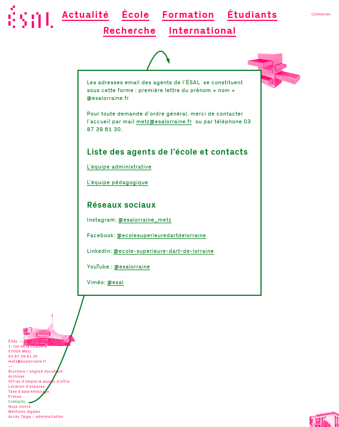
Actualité (85, 15)
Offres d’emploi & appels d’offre (39, 381)
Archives (16, 376)
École (135, 15)
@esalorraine (132, 267)
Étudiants (252, 15)
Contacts (16, 402)
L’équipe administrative (119, 167)
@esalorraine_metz (145, 220)
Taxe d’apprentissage (28, 392)
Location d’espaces (26, 386)
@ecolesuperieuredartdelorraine (161, 235)
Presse (14, 397)
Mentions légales (24, 412)
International (202, 31)
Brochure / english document (35, 371)
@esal (115, 282)
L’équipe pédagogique (117, 182)
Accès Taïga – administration (35, 417)
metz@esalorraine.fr (27, 361)
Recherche (129, 31)
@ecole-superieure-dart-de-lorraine (164, 251)
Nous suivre (19, 407)
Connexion (321, 14)
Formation (188, 15)
